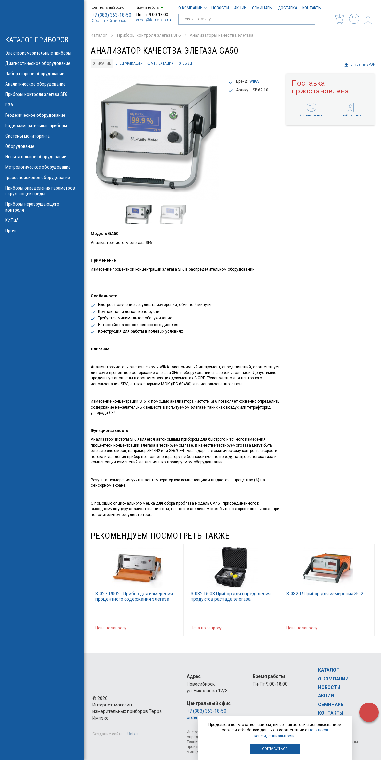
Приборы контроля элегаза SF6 (42, 94)
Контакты (312, 8)
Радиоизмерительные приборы (42, 126)
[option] (156, 137)
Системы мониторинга (42, 136)
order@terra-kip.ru (153, 20)
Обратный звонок (109, 20)
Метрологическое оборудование (42, 167)
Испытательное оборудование (42, 157)
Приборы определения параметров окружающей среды (42, 191)
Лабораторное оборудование (42, 74)
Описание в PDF (359, 64)
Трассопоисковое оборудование (42, 177)
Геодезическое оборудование (42, 115)
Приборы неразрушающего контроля (42, 207)
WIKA (254, 81)
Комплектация (160, 63)
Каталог (328, 670)
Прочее (42, 231)
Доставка (287, 8)
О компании (192, 8)
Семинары (262, 8)
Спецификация (128, 63)
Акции (240, 8)
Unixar (133, 734)
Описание (102, 63)
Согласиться (275, 749)
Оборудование (42, 146)
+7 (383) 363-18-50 (111, 15)
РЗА (42, 105)
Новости (220, 8)
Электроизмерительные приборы (42, 53)
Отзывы (185, 63)
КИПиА (42, 220)
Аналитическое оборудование (42, 84)
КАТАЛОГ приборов (36, 40)
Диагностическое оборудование (42, 63)
